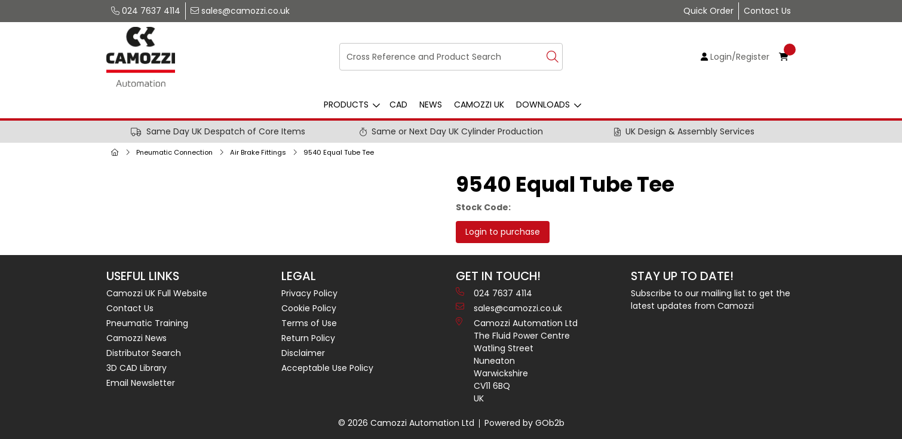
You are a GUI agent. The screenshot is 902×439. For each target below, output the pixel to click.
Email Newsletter (140, 383)
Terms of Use (309, 323)
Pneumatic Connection (174, 152)
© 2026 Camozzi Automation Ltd (406, 423)
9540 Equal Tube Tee (338, 152)
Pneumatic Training (147, 323)
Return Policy (308, 338)
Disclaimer (303, 353)
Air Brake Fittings (258, 152)
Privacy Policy (309, 293)
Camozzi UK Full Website (156, 293)
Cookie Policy (308, 308)
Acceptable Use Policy (327, 368)
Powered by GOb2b (524, 423)
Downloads (543, 104)
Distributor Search (143, 353)
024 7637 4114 (145, 11)
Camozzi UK (479, 104)
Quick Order (708, 11)
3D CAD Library (136, 368)
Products (346, 104)
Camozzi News (136, 338)
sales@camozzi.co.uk (240, 11)
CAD (398, 104)
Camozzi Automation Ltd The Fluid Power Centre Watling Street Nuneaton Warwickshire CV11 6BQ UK (517, 360)
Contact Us (767, 11)
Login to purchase (502, 232)
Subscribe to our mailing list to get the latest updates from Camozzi (710, 299)
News (430, 104)
